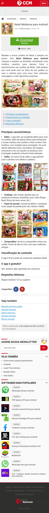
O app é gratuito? (13, 120)
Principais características (16, 114)
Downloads (11, 19)
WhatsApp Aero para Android (23, 465)
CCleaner (7, 364)
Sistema (23, 19)
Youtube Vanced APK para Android (26, 409)
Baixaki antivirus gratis (11, 306)
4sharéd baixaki (8, 309)
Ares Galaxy (8, 376)
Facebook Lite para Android (23, 428)
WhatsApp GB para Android (23, 391)
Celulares (33, 19)
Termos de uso (18, 487)
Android (16, 387)
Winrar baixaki (8, 319)
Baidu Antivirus (8, 313)
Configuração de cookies (24, 494)
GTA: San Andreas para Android (24, 437)
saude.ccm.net (24, 508)
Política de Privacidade (34, 487)
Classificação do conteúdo (17, 117)
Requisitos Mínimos (14, 124)
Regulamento (19, 491)
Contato (9, 491)
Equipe (7, 487)
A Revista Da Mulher (34, 491)
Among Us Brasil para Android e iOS (26, 446)
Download (24, 41)
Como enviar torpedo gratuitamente (18, 361)
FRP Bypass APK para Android (24, 400)
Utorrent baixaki (8, 316)
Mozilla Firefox (9, 372)
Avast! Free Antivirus (12, 368)
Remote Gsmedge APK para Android (26, 418)
